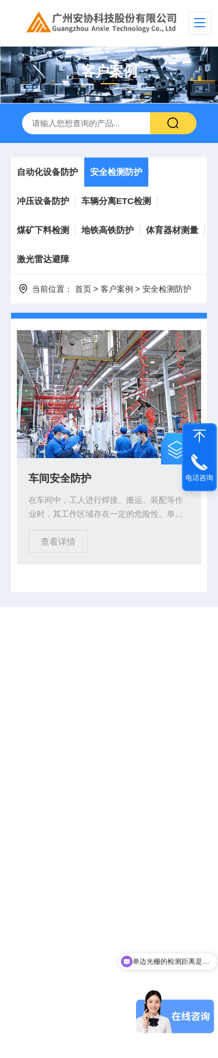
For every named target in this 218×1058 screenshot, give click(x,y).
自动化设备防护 (47, 172)
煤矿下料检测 (43, 230)
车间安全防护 (59, 478)
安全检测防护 (116, 172)
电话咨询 (199, 478)
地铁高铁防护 (107, 230)
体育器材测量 (172, 230)
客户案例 (117, 289)
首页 (83, 289)
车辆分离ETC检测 (116, 201)
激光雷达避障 (43, 259)
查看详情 (58, 541)
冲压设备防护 (43, 201)
